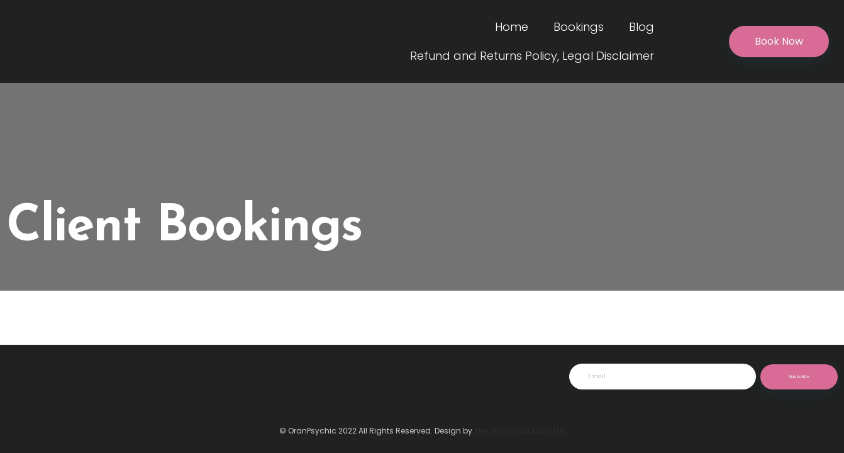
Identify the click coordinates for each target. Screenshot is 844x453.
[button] (779, 42)
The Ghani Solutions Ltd (519, 430)
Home (511, 27)
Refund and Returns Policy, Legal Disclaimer (532, 56)
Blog (641, 27)
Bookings (578, 27)
